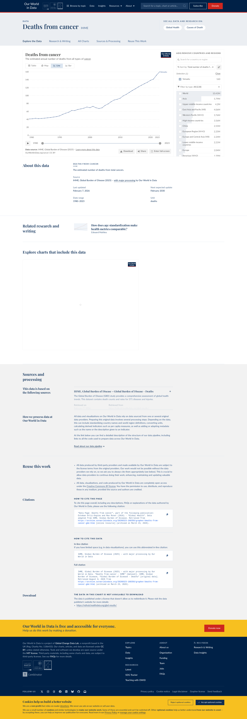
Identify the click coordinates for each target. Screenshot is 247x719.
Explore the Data (32, 41)
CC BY (52, 153)
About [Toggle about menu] (130, 6)
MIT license (31, 657)
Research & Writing (59, 41)
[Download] (126, 151)
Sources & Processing (108, 41)
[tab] (32, 66)
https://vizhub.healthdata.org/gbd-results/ (97, 609)
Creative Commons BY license (101, 486)
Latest (128, 674)
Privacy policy (147, 696)
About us (164, 651)
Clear (218, 73)
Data (92, 6)
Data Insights (200, 657)
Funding (163, 662)
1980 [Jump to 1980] (35, 143)
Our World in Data (31, 6)
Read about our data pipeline (89, 446)
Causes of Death (195, 27)
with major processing (124, 180)
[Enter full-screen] (160, 151)
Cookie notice (163, 696)
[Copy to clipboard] (164, 514)
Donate (215, 6)
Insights (102, 6)
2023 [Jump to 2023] (167, 143)
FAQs (53, 661)
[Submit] (184, 6)
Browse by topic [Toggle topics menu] (76, 6)
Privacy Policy (111, 713)
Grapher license (197, 696)
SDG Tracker (131, 679)
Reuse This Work (137, 41)
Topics (128, 651)
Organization (166, 657)
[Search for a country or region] (198, 59)
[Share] (142, 151)
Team (162, 667)
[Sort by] (195, 67)
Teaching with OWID (135, 684)
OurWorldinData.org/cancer (37, 153)
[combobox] (164, 6)
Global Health (172, 27)
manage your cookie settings (133, 713)
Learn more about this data (88, 150)
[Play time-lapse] (27, 143)
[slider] (42, 143)
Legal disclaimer (179, 696)
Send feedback (214, 696)
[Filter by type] (198, 86)
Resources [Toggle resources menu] (115, 6)
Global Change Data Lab (67, 647)
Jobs (162, 673)
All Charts (83, 41)
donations (64, 706)
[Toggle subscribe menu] (198, 6)
